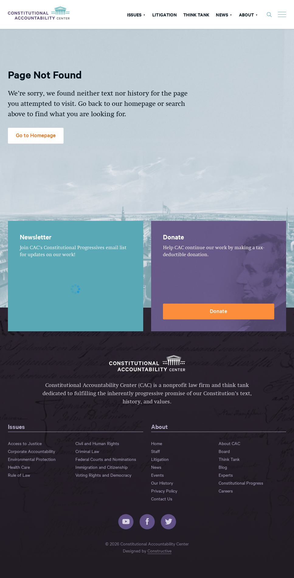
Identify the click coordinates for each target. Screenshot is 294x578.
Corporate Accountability (31, 451)
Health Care (19, 467)
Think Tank (196, 14)
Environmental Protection (32, 459)
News (222, 14)
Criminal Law (87, 451)
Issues (134, 14)
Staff (155, 451)
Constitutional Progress (241, 483)
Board (224, 451)
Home (156, 443)
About (246, 14)
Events (157, 475)
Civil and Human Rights (97, 443)
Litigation (164, 14)
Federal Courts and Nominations (105, 459)
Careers (226, 491)
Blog (223, 467)
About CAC (229, 443)
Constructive (159, 551)
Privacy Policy (164, 491)
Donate (218, 310)
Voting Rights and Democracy (103, 475)
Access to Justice (25, 443)
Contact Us (161, 499)
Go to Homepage (36, 134)
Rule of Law (19, 475)
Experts (226, 475)
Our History (162, 483)
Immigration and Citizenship (101, 467)
